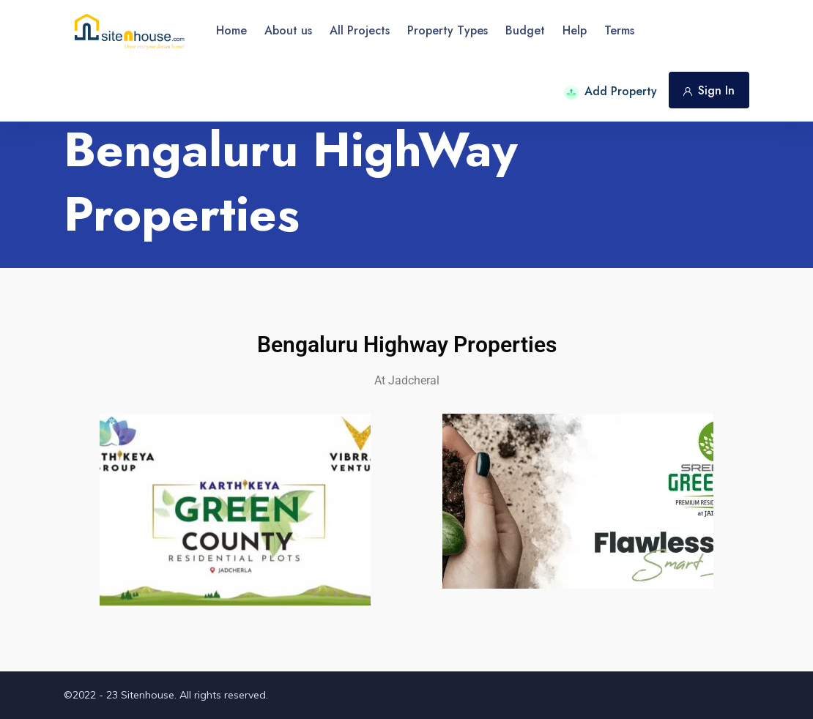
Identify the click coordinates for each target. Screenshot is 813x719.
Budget (525, 30)
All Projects (360, 30)
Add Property (610, 91)
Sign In (709, 90)
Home (231, 30)
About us (288, 30)
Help (575, 30)
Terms (619, 30)
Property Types (447, 30)
